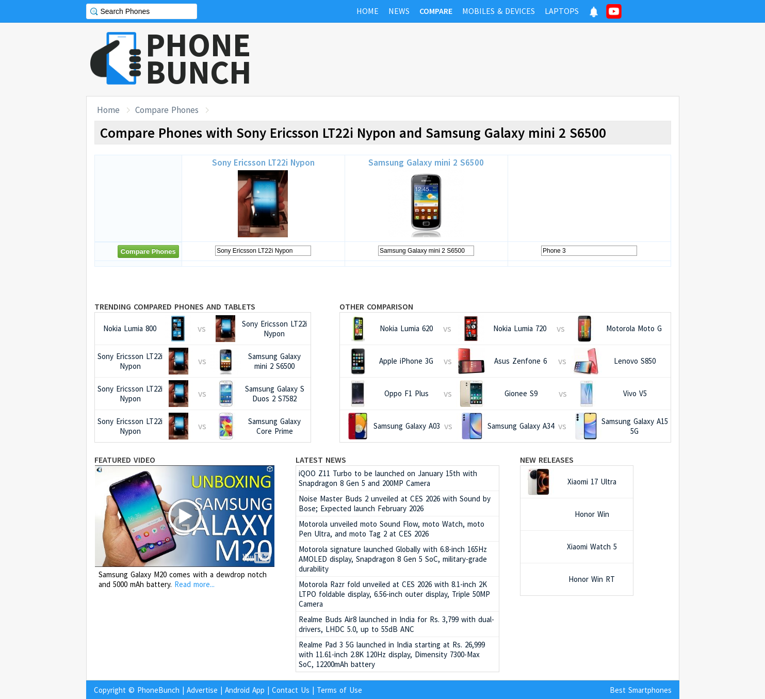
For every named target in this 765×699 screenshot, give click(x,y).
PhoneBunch (158, 690)
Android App (245, 690)
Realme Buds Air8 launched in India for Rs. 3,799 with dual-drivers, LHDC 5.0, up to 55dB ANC (396, 624)
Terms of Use (339, 690)
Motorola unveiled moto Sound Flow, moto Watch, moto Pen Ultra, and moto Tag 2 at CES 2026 (391, 529)
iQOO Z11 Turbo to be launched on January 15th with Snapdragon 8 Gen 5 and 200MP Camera (388, 478)
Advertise (202, 690)
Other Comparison (376, 306)
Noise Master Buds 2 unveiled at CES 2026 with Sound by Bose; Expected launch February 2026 (395, 503)
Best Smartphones (641, 690)
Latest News (321, 459)
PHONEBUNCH (198, 58)
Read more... (194, 584)
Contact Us (291, 690)
